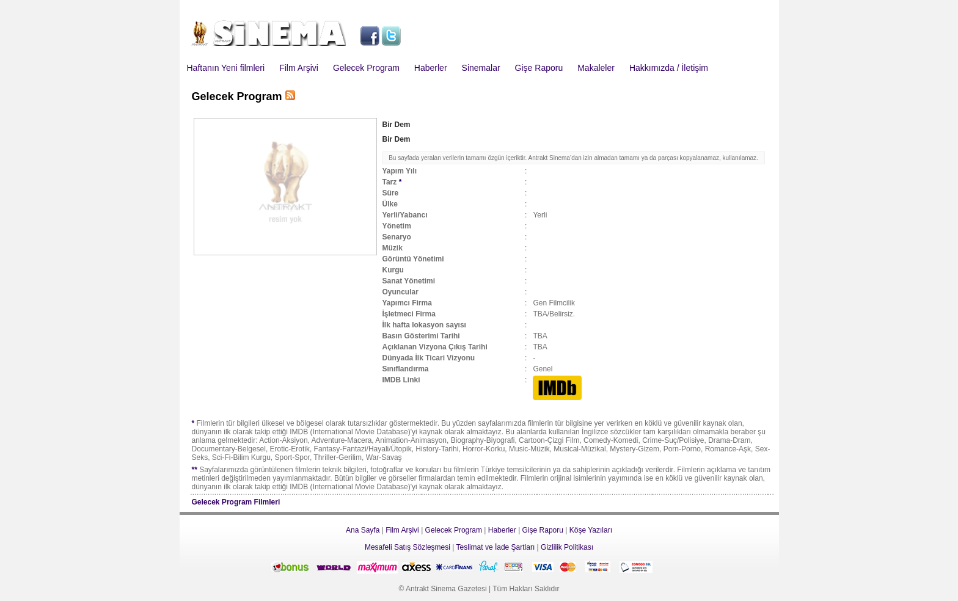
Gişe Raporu (539, 68)
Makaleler (596, 68)
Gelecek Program (366, 68)
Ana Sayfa (362, 530)
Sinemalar (481, 68)
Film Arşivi (298, 68)
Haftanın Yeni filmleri (226, 68)
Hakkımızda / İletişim (668, 68)
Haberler (430, 68)
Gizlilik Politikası (567, 547)
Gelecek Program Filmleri (236, 502)
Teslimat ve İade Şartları (495, 547)
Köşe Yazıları (590, 530)
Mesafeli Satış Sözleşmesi (407, 547)
